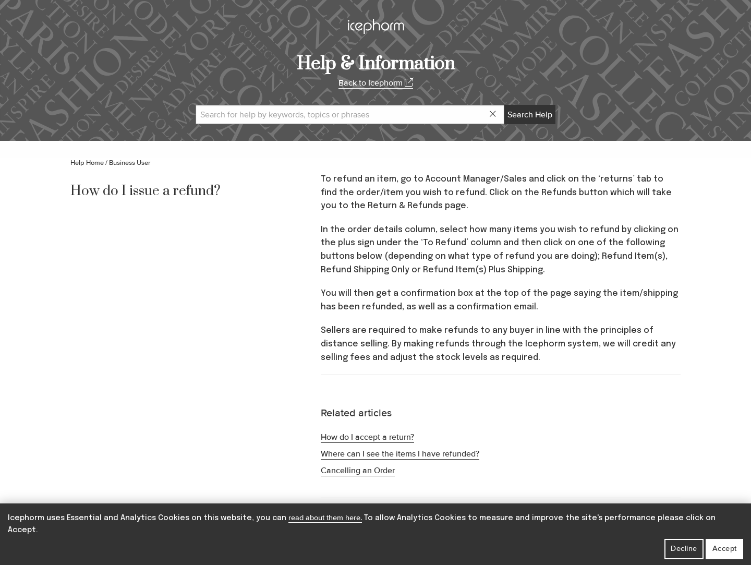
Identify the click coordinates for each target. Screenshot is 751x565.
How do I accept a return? (367, 437)
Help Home (87, 163)
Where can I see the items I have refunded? (400, 454)
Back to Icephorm (375, 83)
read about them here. (325, 517)
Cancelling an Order (358, 470)
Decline (684, 548)
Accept (724, 548)
